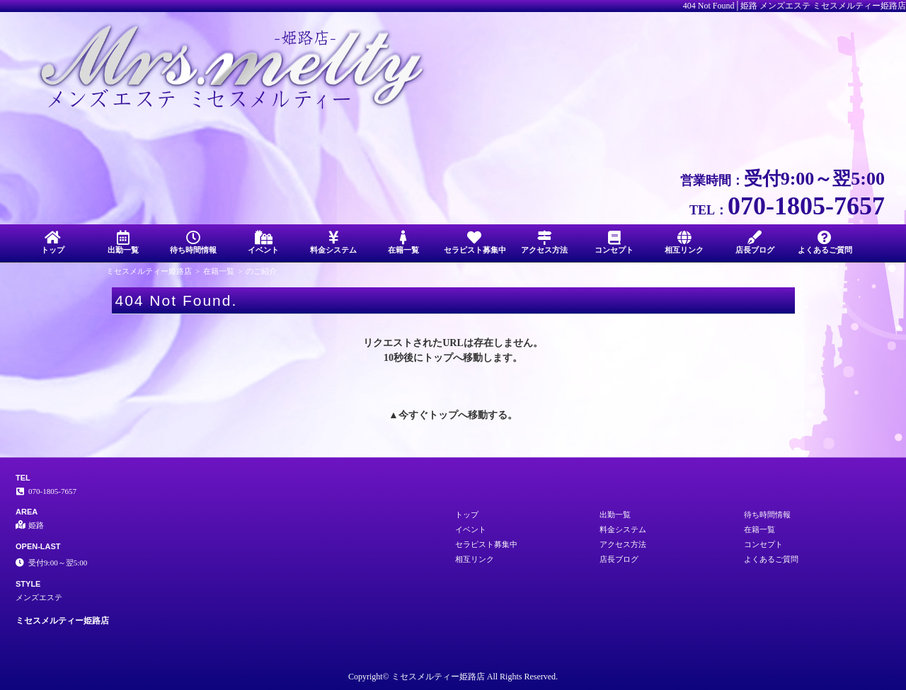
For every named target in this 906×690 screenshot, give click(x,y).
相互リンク (684, 242)
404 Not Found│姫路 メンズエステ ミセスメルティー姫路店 (794, 6)
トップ (53, 242)
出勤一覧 (123, 242)
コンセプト (614, 242)
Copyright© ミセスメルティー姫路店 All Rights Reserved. (453, 677)
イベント (263, 242)
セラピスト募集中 (475, 242)
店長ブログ (755, 242)
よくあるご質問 (825, 242)
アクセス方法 (544, 242)
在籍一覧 (404, 242)
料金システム (334, 242)
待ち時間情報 (193, 242)
